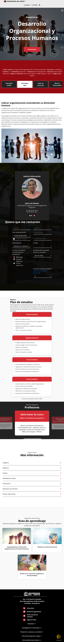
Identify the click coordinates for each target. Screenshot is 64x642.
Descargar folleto (9, 84)
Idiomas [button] (27, 5)
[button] (39, 5)
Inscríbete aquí (24, 84)
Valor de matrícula (40, 84)
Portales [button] (34, 5)
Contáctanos (32, 49)
